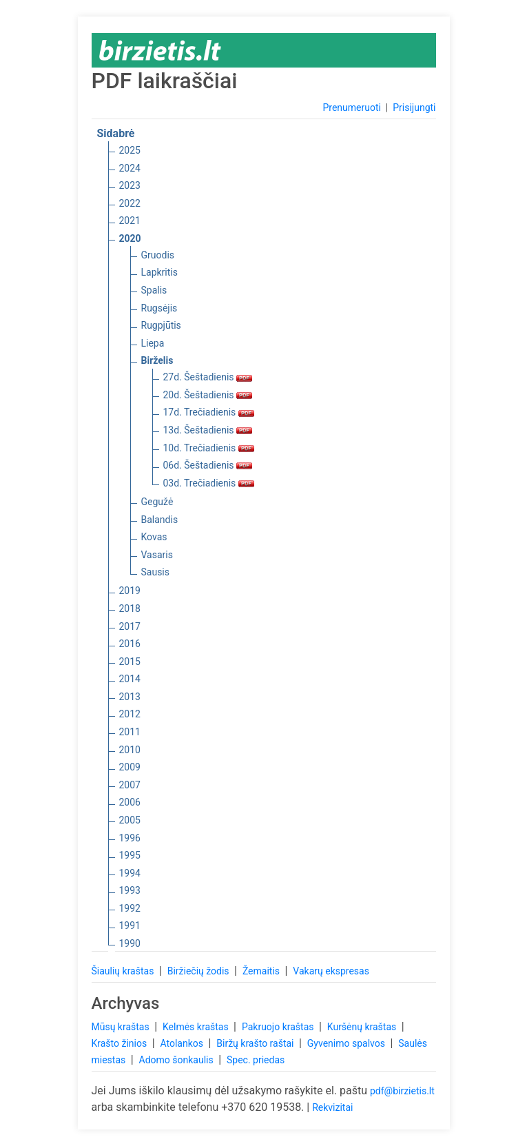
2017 (130, 626)
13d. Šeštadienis (208, 430)
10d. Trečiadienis (208, 447)
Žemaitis (262, 970)
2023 (130, 185)
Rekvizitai (332, 1107)
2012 (130, 713)
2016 (130, 643)
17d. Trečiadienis (208, 412)
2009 (130, 766)
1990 (130, 943)
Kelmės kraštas (197, 1026)
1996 (130, 837)
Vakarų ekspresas (331, 970)
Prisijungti (414, 107)
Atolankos (182, 1043)
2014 (130, 678)
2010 (130, 749)
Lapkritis (159, 272)
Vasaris (157, 554)
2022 (130, 203)
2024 (130, 168)
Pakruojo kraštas (279, 1026)
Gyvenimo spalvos (347, 1043)
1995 (130, 855)
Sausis (155, 571)
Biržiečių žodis (199, 970)
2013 (130, 696)
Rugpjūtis (161, 325)
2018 (130, 608)
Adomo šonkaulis (177, 1059)
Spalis (154, 290)
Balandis (159, 519)
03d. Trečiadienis (208, 483)
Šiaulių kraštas (124, 970)
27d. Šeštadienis (208, 376)
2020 (130, 238)
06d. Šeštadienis (208, 465)
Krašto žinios (120, 1043)
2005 (130, 820)
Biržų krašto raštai (256, 1043)
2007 (130, 784)
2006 (130, 802)
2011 (130, 731)
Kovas (154, 536)
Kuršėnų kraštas (363, 1026)
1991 (130, 925)
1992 (130, 908)
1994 (130, 873)
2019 (130, 590)
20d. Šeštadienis (208, 394)
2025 (130, 150)
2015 (130, 661)
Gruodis (158, 254)
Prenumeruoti (351, 107)
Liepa (153, 343)
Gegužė (157, 501)
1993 (130, 890)
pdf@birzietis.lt (402, 1090)
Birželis (157, 360)
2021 (130, 220)
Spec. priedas (256, 1059)
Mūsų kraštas (122, 1026)
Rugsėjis (159, 308)
